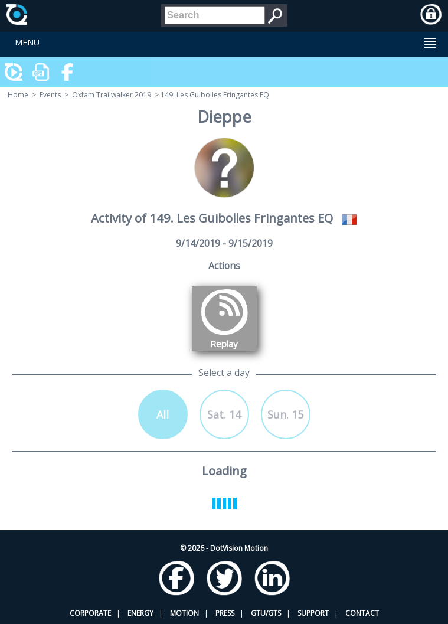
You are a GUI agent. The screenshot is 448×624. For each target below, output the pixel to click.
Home (18, 95)
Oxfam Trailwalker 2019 (111, 95)
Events (50, 95)
